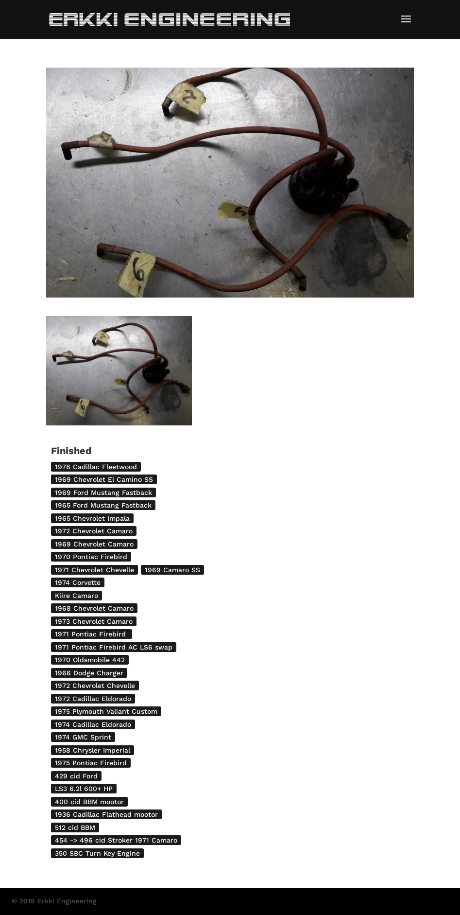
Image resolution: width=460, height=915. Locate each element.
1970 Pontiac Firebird (91, 557)
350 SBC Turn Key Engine (97, 853)
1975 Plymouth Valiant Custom (106, 711)
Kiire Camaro (76, 595)
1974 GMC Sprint (83, 737)
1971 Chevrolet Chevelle (94, 570)
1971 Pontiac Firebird (91, 634)
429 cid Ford (76, 776)
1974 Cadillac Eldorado (93, 724)
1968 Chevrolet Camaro (94, 608)
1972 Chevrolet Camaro (94, 531)
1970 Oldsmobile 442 (90, 660)
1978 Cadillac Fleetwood (96, 467)
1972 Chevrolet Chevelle (95, 685)
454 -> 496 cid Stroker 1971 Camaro (116, 840)
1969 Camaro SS (172, 570)
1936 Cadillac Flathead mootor (106, 814)
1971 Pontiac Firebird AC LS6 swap (113, 647)
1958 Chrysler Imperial (92, 750)
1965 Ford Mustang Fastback (103, 505)
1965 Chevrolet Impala (92, 518)
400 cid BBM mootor (89, 802)
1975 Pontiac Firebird (91, 763)
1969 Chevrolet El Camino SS (104, 479)
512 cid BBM (75, 827)
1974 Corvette (78, 582)
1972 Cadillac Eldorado (93, 699)
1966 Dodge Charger (89, 673)
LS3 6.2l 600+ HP (84, 788)
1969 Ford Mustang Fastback (103, 492)
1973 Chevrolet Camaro (94, 621)
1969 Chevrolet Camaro (94, 544)
